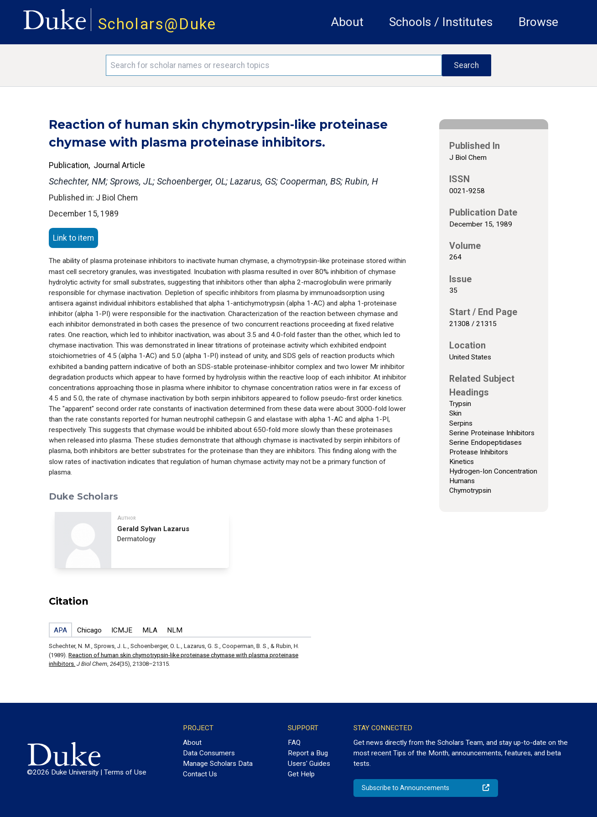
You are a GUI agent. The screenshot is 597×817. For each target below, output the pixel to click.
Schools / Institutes (441, 22)
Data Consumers (209, 753)
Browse (538, 22)
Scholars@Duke (157, 24)
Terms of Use (125, 772)
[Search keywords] (273, 65)
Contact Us (200, 774)
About (347, 22)
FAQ (294, 742)
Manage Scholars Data (218, 763)
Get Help (301, 774)
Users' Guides (309, 763)
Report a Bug (308, 753)
